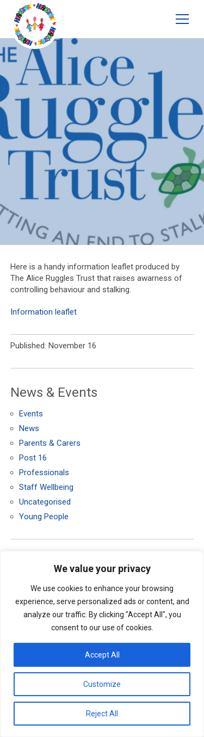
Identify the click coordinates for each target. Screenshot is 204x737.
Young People (44, 516)
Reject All (102, 713)
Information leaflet (43, 312)
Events (31, 414)
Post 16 (33, 458)
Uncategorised (45, 502)
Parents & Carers (50, 443)
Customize (102, 684)
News (29, 428)
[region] (102, 644)
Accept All (102, 654)
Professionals (44, 472)
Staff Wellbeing (46, 487)
